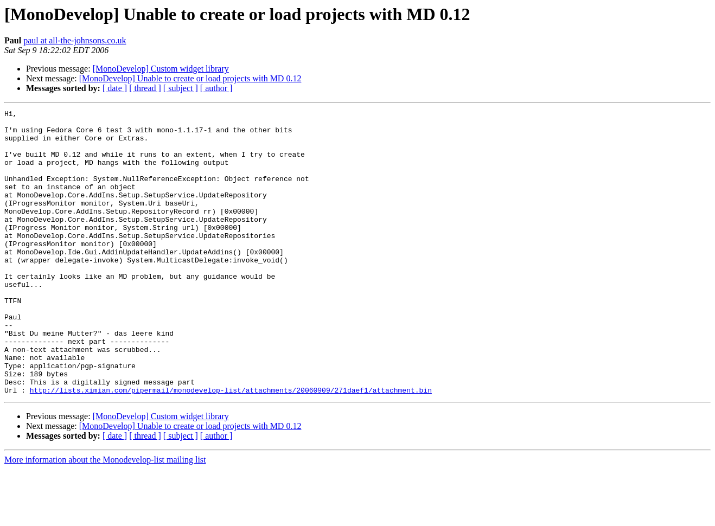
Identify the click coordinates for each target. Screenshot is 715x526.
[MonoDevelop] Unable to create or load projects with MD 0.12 (190, 78)
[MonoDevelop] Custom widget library (161, 68)
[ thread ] (145, 88)
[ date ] (115, 88)
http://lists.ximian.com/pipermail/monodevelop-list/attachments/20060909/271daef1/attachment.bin (231, 447)
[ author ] (216, 88)
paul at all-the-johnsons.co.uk (74, 40)
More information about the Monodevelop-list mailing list (105, 516)
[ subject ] (180, 88)
